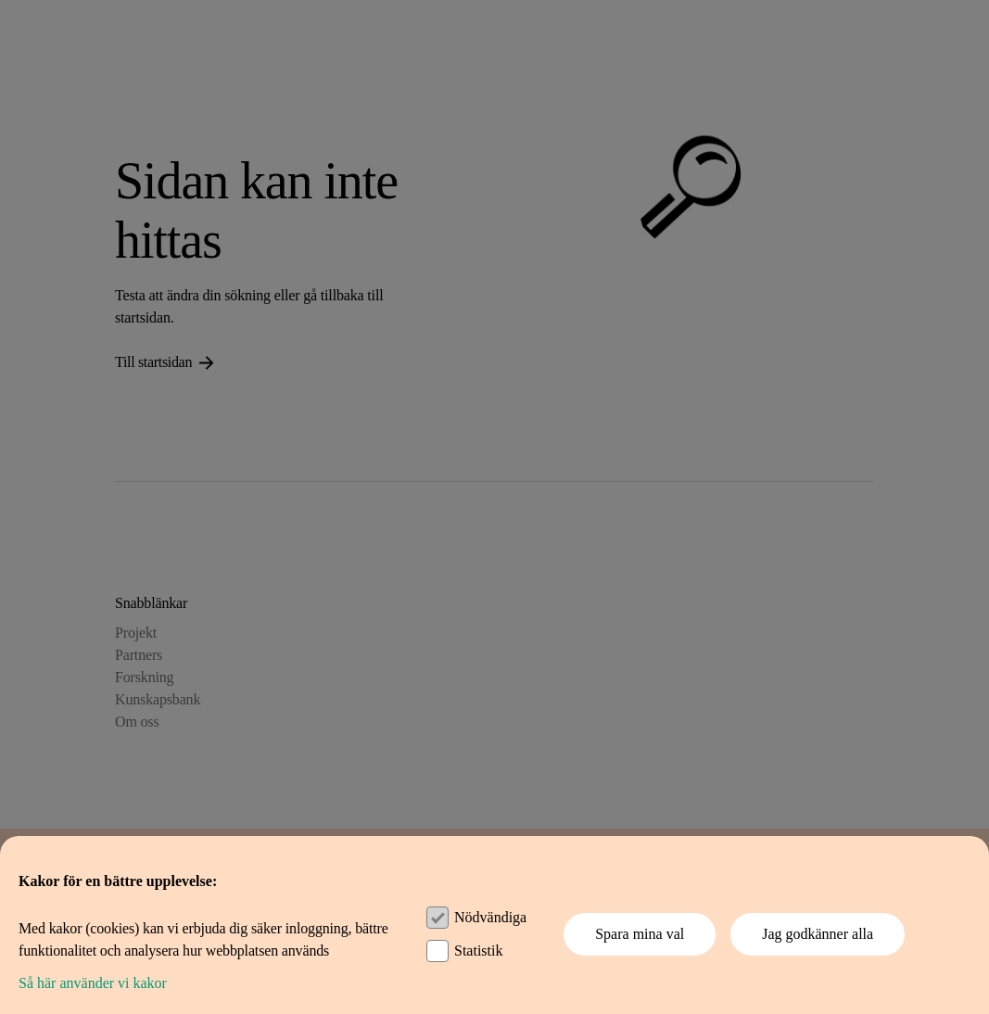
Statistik (478, 950)
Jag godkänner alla (817, 934)
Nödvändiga (490, 917)
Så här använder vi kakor (93, 983)
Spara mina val (639, 934)
